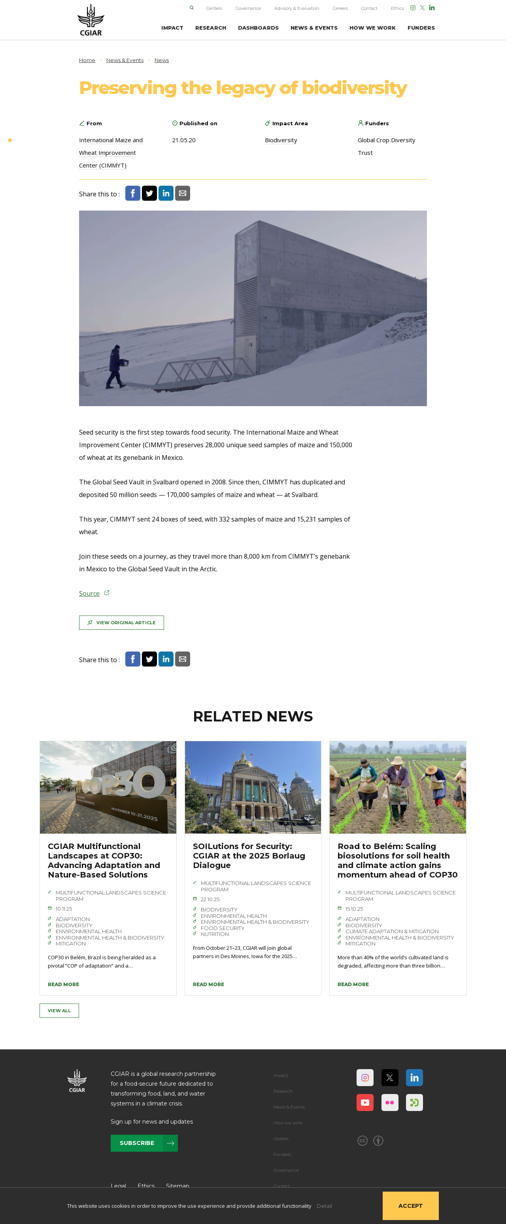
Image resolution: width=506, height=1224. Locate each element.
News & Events (289, 1107)
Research (283, 1091)
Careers (340, 8)
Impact (281, 1075)
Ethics (397, 8)
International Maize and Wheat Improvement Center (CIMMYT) (111, 152)
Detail (324, 1206)
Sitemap (177, 1186)
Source (89, 593)
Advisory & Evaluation (296, 8)
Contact (369, 8)
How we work (288, 1123)
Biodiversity (281, 140)
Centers (214, 8)
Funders (282, 1154)
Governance (248, 8)
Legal (118, 1186)
